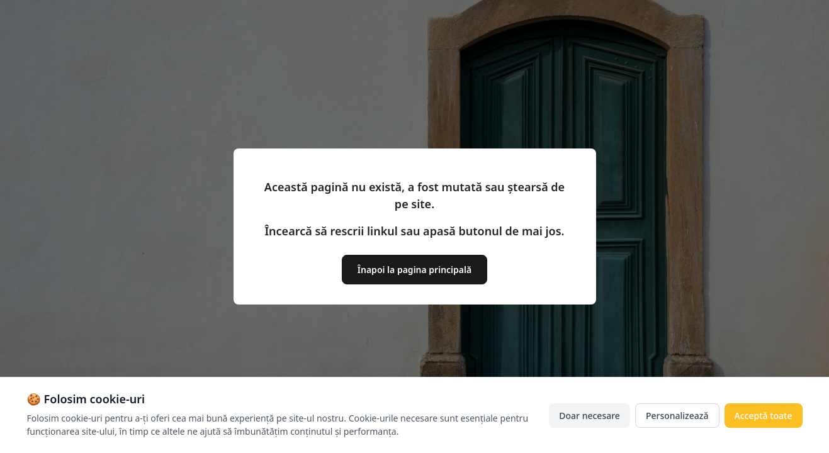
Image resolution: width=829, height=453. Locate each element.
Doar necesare (589, 416)
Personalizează (677, 416)
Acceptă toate (763, 416)
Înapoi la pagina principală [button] (414, 270)
